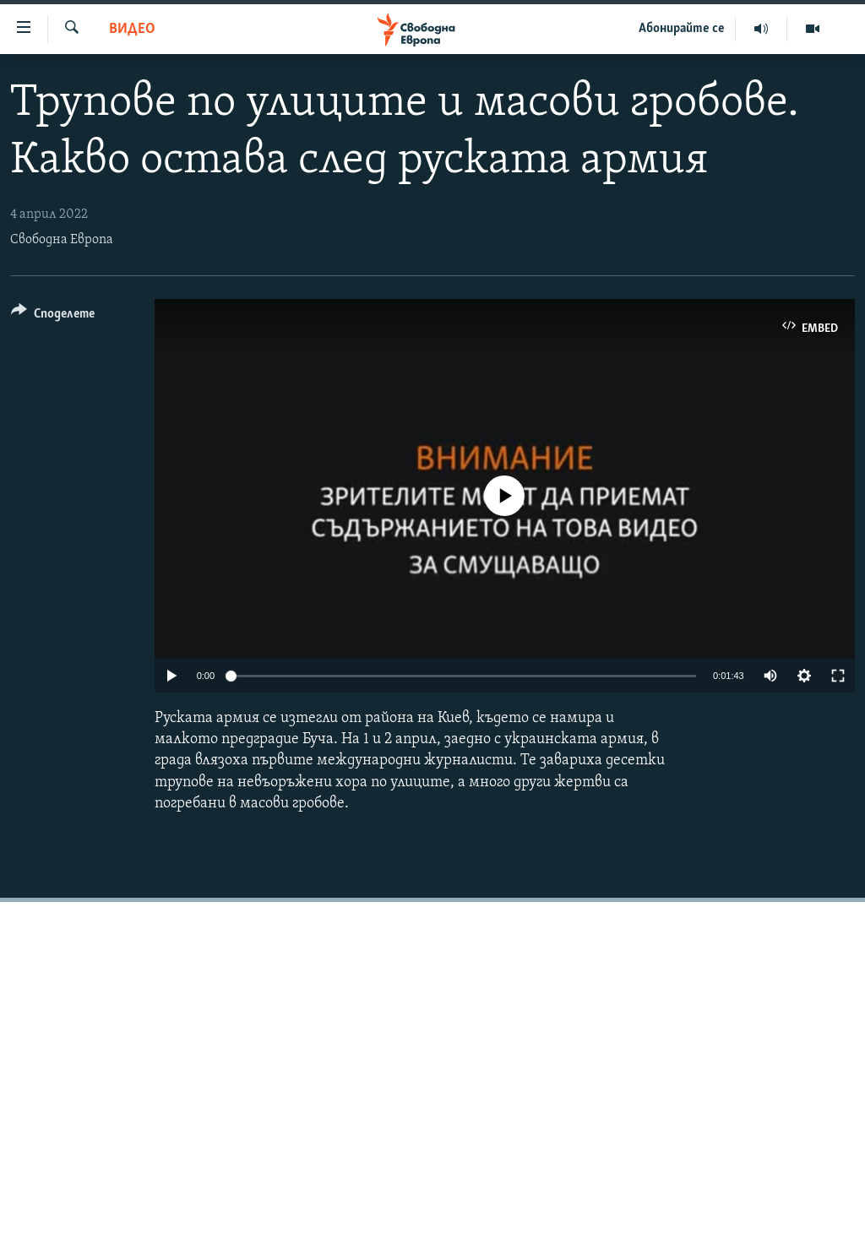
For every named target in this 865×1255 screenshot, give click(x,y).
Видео (132, 29)
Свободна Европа (61, 240)
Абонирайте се (682, 28)
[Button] (53, 316)
